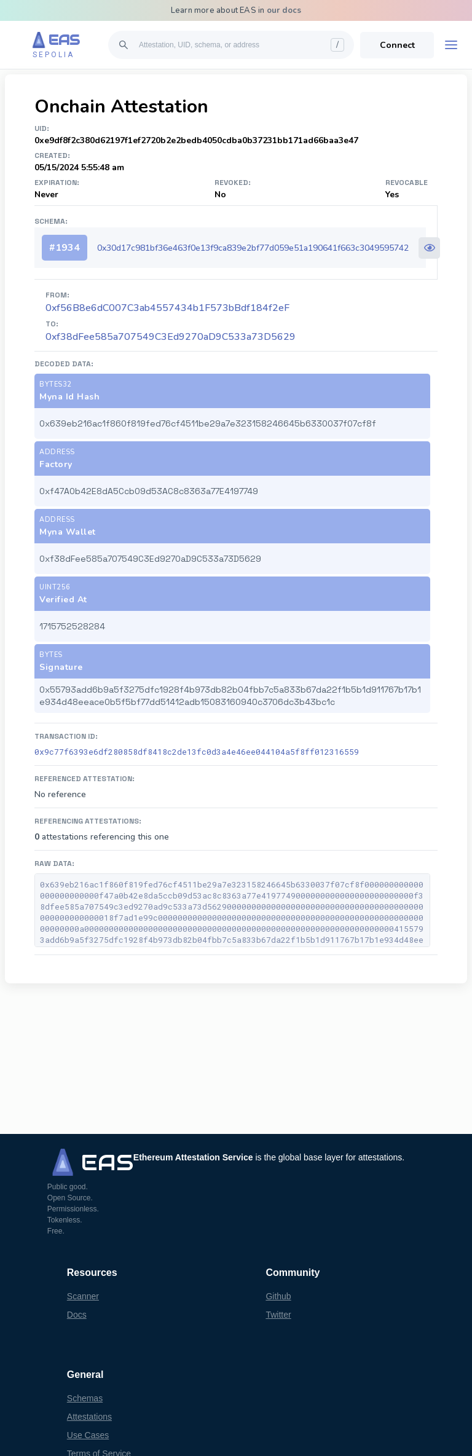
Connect (397, 45)
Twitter (278, 1315)
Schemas (85, 1398)
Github (278, 1296)
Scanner (83, 1296)
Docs (77, 1315)
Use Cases (88, 1435)
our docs (284, 10)
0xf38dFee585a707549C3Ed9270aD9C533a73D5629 (170, 337)
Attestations (89, 1417)
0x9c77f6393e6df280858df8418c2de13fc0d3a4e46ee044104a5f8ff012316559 (196, 751)
